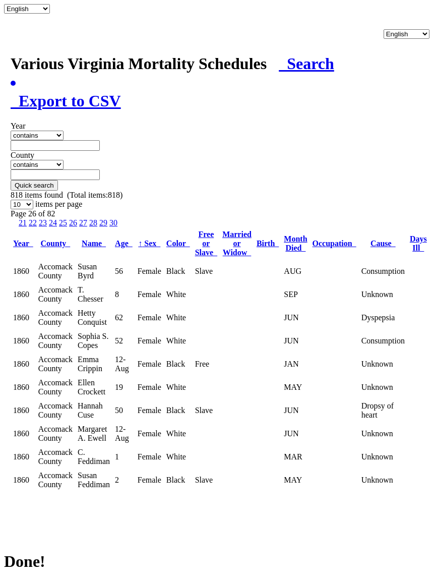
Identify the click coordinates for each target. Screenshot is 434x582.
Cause (383, 243)
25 (63, 222)
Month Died (295, 243)
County (56, 243)
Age (124, 243)
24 (53, 222)
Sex (149, 243)
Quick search (34, 185)
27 (83, 222)
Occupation (334, 243)
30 (113, 222)
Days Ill (418, 243)
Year (23, 243)
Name (94, 243)
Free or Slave (206, 243)
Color (178, 243)
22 (33, 222)
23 (43, 222)
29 (103, 222)
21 (23, 222)
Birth (268, 243)
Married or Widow (237, 243)
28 (93, 222)
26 (73, 222)
